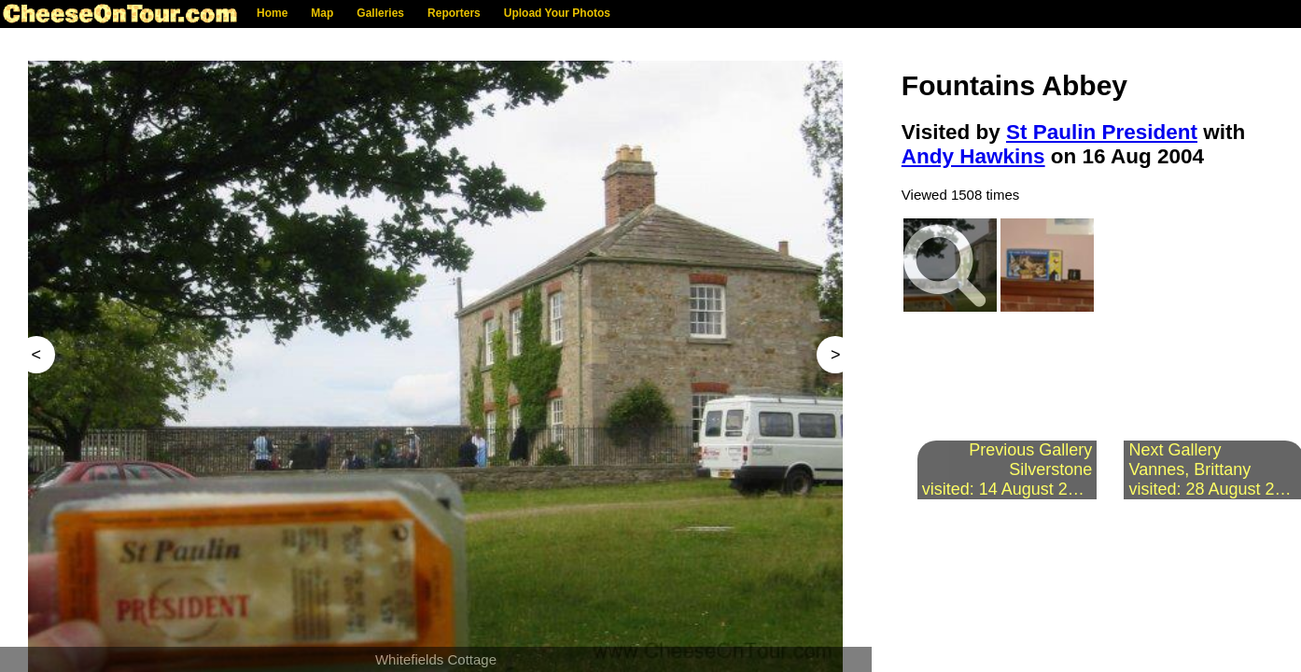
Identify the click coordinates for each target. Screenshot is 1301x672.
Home (272, 13)
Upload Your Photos (557, 13)
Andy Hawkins (973, 156)
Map (322, 13)
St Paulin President (1101, 132)
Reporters (454, 13)
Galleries (380, 13)
